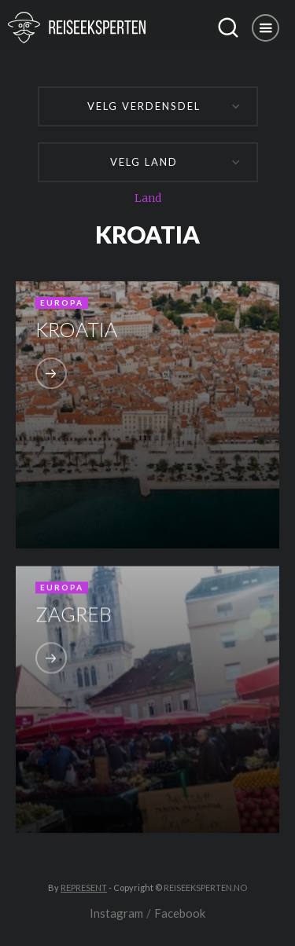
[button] (265, 28)
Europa (61, 302)
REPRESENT (84, 887)
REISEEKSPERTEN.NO (205, 887)
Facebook (179, 913)
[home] (104, 27)
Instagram (116, 913)
